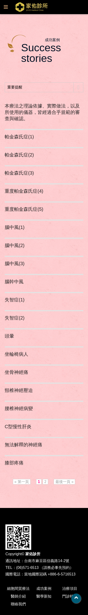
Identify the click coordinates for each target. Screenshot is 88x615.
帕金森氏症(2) (19, 154)
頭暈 (9, 336)
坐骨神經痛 (16, 372)
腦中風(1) (14, 227)
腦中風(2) (14, 245)
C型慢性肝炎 (18, 426)
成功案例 (43, 589)
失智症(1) (14, 299)
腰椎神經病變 (19, 408)
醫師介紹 (18, 596)
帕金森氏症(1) (19, 136)
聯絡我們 (18, 604)
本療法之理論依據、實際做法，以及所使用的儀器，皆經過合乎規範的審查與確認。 (42, 112)
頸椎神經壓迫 (19, 390)
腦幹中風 (14, 281)
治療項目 (69, 589)
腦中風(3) (14, 263)
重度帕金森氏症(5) (24, 209)
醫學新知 (43, 596)
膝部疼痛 (14, 462)
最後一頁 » (64, 482)
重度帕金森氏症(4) (24, 191)
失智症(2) (14, 317)
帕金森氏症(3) (19, 173)
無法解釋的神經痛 (23, 444)
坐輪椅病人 (16, 354)
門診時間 (69, 596)
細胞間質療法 (18, 589)
